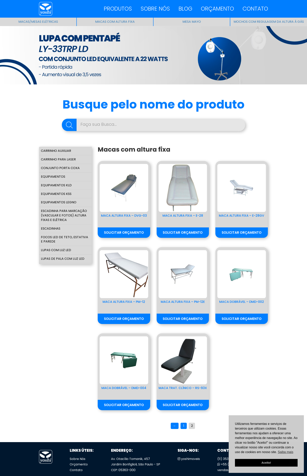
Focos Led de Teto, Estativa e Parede (64, 239)
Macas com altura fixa (115, 21)
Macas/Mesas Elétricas (38, 21)
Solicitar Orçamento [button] (124, 232)
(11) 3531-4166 (227, 459)
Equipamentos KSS (56, 194)
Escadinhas (50, 228)
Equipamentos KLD (56, 185)
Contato (255, 9)
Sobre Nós (155, 9)
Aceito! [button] (266, 462)
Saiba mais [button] (285, 452)
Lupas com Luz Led (56, 250)
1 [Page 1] (183, 426)
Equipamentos (53, 176)
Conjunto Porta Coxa (60, 168)
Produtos (118, 9)
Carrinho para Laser (58, 159)
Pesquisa (69, 125)
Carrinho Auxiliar (56, 150)
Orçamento (217, 9)
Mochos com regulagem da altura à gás (269, 21)
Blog (185, 9)
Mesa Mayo (191, 21)
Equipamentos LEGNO (58, 202)
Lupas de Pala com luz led (62, 258)
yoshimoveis (189, 459)
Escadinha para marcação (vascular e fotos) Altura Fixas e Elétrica (64, 215)
